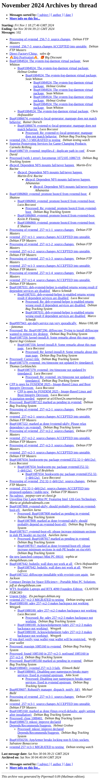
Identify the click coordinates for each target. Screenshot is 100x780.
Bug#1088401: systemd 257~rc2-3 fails (35, 668)
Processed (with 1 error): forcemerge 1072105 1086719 (45, 158)
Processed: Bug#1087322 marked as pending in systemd (46, 402)
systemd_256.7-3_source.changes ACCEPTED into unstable (48, 46)
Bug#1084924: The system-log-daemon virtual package (45, 61)
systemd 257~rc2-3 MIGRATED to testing (37, 599)
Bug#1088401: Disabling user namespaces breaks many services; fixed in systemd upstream (53, 673)
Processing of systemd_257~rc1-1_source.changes (42, 229)
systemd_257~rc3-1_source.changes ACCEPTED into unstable (50, 704)
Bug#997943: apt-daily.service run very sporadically (43, 323)
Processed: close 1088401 (26, 718)
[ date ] (68, 15)
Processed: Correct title (25, 359)
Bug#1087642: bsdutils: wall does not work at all (41, 563)
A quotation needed (22, 398)
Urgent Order (18, 596)
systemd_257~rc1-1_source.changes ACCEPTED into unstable (50, 237)
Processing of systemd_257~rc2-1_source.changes (42, 409)
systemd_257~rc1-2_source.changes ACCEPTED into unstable (50, 251)
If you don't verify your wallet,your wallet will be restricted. (48, 639)
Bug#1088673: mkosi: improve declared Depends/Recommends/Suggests (35, 723)
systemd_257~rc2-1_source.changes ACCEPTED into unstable (50, 416)
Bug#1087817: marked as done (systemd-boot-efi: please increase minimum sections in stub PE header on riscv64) (54, 547)
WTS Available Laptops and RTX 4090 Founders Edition (46, 589)
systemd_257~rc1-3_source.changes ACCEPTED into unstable (50, 265)
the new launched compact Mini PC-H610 (37, 556)
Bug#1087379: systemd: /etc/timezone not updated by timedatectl (52, 362)
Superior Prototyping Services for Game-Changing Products (48, 143)
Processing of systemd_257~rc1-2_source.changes (42, 244)
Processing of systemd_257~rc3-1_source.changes (42, 696)
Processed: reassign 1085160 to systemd (36, 646)
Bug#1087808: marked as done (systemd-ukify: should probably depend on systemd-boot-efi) (52, 522)
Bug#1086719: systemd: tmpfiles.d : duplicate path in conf (47, 150)
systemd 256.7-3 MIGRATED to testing (35, 140)
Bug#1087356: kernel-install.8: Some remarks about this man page (52, 337)
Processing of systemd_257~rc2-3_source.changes (42, 445)
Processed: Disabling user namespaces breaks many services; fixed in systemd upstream (58, 680)
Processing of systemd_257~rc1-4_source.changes (42, 273)
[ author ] (57, 15)
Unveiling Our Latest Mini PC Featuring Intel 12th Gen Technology (53, 499)
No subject (17, 495)
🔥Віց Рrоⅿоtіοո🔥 (24, 57)
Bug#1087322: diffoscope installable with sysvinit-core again (49, 574)
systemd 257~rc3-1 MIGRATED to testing (37, 747)
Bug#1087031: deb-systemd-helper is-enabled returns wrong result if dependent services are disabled (56, 296)
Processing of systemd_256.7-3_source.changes (40, 39)
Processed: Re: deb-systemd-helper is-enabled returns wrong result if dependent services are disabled (59, 303)
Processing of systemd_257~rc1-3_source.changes (42, 258)
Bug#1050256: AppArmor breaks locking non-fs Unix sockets (49, 739)
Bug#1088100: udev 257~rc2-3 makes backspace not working (49, 603)
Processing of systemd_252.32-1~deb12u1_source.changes (47, 481)
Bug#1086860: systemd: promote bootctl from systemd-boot (48, 194)
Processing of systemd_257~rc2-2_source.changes (42, 431)
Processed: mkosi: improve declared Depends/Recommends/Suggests (40, 730)
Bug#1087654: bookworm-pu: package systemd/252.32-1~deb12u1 (53, 459)
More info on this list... (25, 18)
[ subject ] (44, 15)
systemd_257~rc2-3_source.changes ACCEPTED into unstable (50, 452)
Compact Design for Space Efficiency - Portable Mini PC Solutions (53, 581)
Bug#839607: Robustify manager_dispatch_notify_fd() (45, 689)
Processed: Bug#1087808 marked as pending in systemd (53, 513)
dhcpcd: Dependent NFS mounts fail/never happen (42, 165)
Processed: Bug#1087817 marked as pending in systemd (53, 538)
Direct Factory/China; (24, 53)
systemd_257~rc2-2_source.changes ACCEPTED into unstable (50, 438)
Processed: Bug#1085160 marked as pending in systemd (46, 660)
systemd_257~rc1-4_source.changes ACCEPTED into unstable (50, 280)
